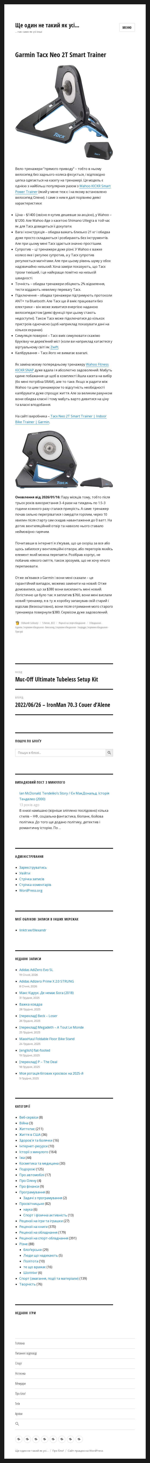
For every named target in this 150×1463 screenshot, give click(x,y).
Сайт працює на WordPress (85, 1451)
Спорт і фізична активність (45, 1215)
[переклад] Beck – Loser (38, 1016)
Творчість (27, 1284)
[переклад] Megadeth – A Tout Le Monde (51, 1027)
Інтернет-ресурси (33, 1146)
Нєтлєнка (20, 1373)
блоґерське (32, 1249)
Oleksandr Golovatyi (29, 623)
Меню (127, 27)
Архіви (18, 1413)
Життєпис (27, 1129)
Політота (30, 1261)
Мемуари (20, 1383)
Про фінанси (29, 1186)
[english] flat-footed (34, 1050)
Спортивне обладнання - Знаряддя (70, 627)
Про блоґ (20, 1393)
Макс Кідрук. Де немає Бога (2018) (46, 993)
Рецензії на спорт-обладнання (72, 623)
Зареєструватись (33, 867)
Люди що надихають (40, 1255)
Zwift (54, 347)
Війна (23, 1123)
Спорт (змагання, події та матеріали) (49, 1278)
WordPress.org (30, 890)
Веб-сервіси (28, 1117)
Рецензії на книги (33, 1226)
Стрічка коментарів (35, 884)
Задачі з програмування (42, 1198)
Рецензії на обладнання (38, 1232)
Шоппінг (30, 1272)
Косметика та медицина (39, 1163)
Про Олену (28, 1180)
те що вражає (34, 1267)
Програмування (32, 1192)
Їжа (22, 1157)
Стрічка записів (31, 879)
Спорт (18, 1363)
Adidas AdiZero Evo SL (36, 970)
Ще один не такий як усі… (47, 25)
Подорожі (27, 1169)
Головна (20, 1343)
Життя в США (30, 1134)
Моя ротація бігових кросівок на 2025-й (51, 1073)
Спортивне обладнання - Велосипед (38, 627)
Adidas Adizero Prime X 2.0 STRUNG (46, 981)
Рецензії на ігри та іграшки (41, 1221)
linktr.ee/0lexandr (32, 930)
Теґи (17, 1403)
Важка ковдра (30, 1004)
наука (28, 1209)
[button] (75, 1424)
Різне (23, 1244)
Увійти (24, 873)
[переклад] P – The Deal (38, 1062)
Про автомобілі (31, 1175)
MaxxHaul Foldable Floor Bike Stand (46, 1039)
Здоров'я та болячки (35, 1140)
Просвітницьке (31, 1203)
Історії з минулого (33, 1152)
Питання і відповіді (26, 1353)
